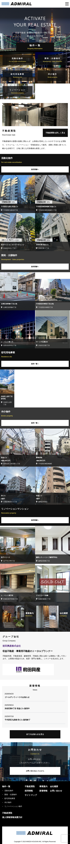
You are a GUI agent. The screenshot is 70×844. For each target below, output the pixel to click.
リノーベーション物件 (13, 806)
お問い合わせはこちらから (35, 771)
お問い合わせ (56, 791)
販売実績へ (35, 169)
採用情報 (29, 791)
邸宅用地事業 (9, 798)
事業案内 (43, 786)
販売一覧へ (35, 364)
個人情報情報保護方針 (12, 817)
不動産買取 (30, 786)
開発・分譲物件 (10, 794)
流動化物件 (8, 791)
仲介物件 (8, 802)
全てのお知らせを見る (35, 734)
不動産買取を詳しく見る (55, 133)
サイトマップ (31, 795)
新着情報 (43, 791)
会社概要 (54, 786)
